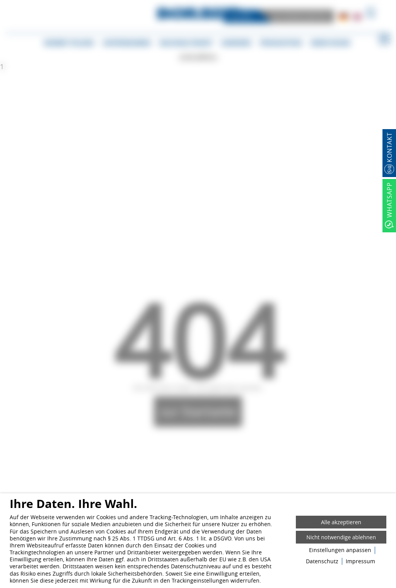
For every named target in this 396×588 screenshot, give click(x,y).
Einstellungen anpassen (340, 550)
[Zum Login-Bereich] (2, 2)
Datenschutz (322, 561)
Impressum (360, 561)
